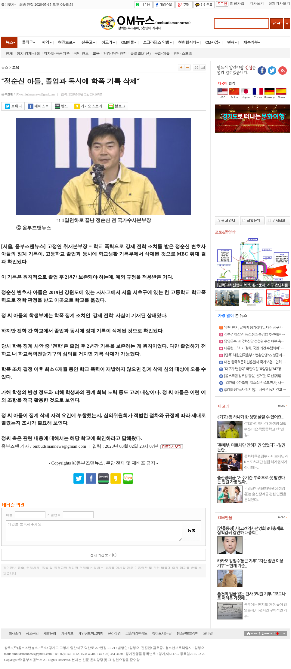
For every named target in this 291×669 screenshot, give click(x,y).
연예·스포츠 (182, 53)
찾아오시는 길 (162, 633)
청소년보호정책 (187, 633)
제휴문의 (49, 633)
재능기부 (250, 42)
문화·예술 (162, 53)
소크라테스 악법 (156, 42)
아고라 (106, 42)
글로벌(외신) (140, 53)
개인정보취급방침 (90, 633)
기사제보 (67, 633)
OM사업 (211, 42)
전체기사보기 (279, 3)
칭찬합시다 (187, 42)
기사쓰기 (256, 3)
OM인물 (127, 42)
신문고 (87, 42)
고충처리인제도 (136, 633)
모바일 (207, 633)
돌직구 (27, 42)
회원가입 (237, 3)
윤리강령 (114, 633)
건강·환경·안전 (115, 53)
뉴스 (9, 42)
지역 (45, 42)
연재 (230, 42)
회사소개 (15, 633)
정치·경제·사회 (28, 53)
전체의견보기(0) (103, 554)
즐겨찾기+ (8, 4)
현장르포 (65, 42)
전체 (9, 53)
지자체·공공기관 (57, 53)
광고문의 (32, 633)
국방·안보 (81, 53)
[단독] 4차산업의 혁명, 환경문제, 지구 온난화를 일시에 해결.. (252, 287)
